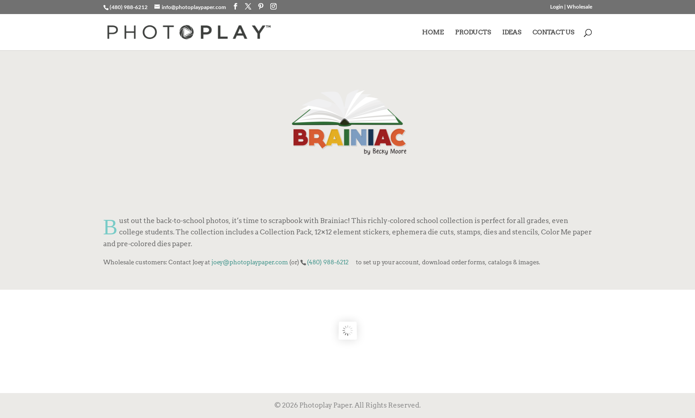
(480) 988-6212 (328, 262)
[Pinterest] (261, 6)
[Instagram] (273, 6)
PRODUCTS (473, 32)
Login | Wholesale (571, 7)
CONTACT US (553, 32)
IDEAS (511, 32)
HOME (433, 32)
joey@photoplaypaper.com (249, 262)
